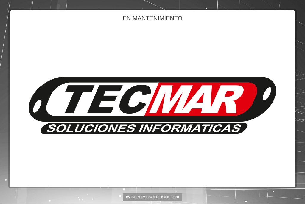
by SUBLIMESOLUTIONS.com (152, 197)
